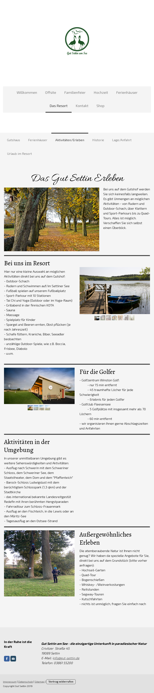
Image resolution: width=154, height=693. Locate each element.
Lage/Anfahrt (122, 140)
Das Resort (59, 105)
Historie (98, 140)
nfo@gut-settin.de (66, 658)
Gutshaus (13, 140)
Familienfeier (75, 92)
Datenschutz (25, 681)
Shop (100, 105)
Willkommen (27, 92)
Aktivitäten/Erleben (69, 140)
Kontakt (82, 105)
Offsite (50, 92)
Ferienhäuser (127, 92)
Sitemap (40, 681)
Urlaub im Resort (19, 153)
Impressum (9, 681)
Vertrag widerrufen (61, 681)
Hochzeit (101, 92)
